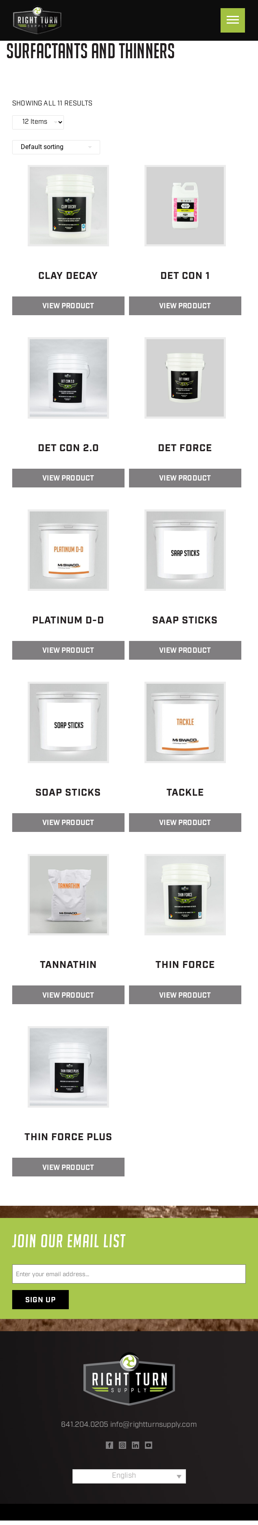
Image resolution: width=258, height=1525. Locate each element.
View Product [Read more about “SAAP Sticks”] (185, 653)
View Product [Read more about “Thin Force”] (185, 999)
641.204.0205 (84, 1429)
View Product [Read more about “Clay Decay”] (68, 307)
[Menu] (233, 20)
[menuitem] (129, 1481)
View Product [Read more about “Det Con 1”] (185, 307)
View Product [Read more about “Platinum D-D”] (68, 653)
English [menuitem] (124, 1480)
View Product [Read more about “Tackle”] (185, 826)
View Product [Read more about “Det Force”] (185, 480)
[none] (129, 1481)
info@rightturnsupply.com (153, 1429)
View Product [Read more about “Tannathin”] (68, 999)
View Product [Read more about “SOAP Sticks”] (68, 826)
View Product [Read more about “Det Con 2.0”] (68, 480)
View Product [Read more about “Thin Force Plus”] (68, 1172)
